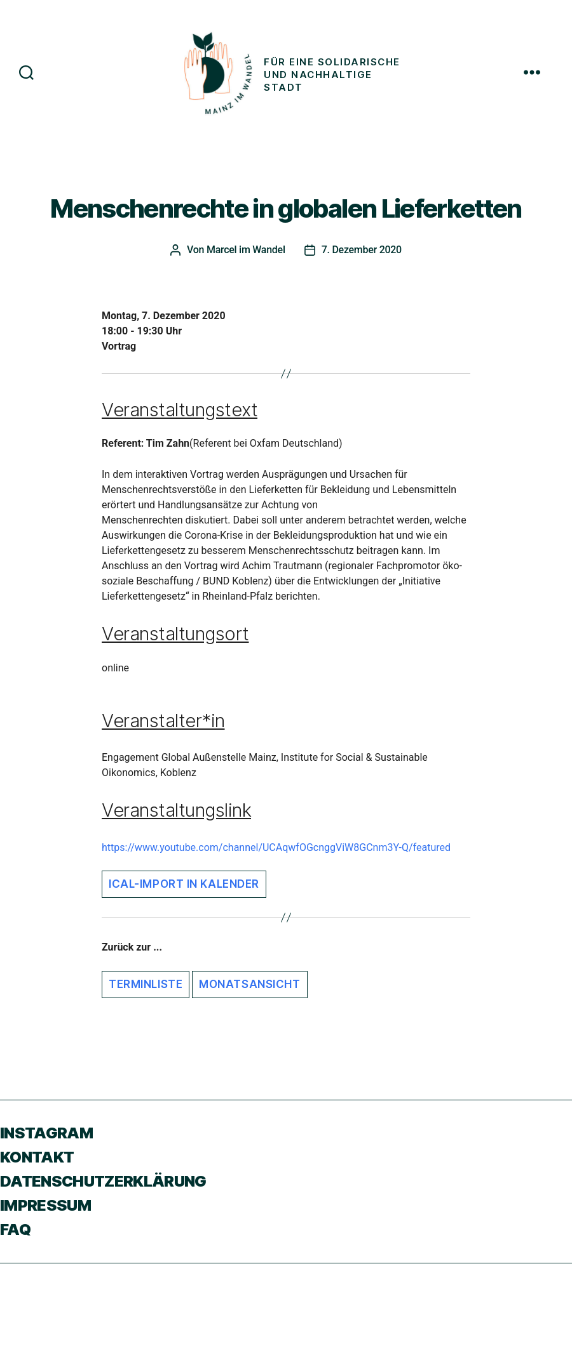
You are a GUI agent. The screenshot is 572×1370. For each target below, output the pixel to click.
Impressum (45, 1205)
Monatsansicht (249, 984)
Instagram (46, 1133)
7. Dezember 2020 (362, 250)
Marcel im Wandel (246, 250)
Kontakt (37, 1157)
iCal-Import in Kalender (184, 884)
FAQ (15, 1229)
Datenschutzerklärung (103, 1181)
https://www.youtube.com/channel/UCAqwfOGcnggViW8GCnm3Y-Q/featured (276, 847)
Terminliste (145, 984)
